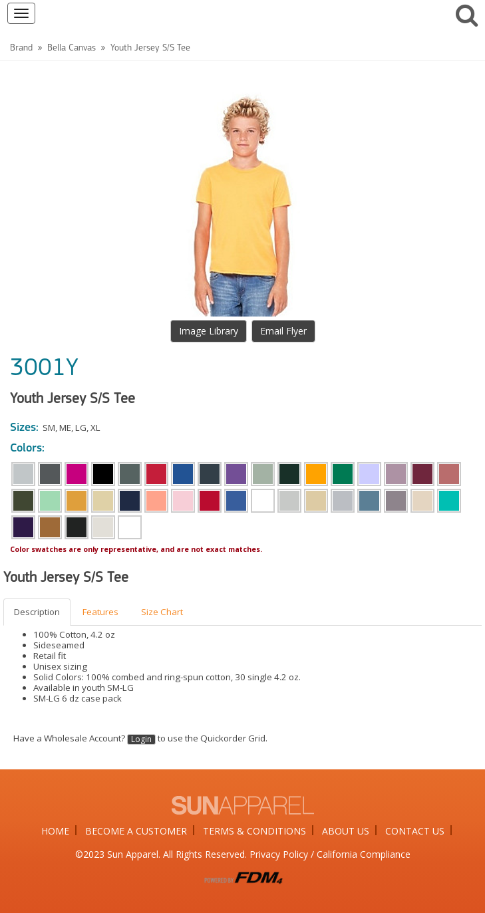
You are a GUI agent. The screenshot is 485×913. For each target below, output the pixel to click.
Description (37, 612)
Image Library (208, 331)
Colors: (27, 448)
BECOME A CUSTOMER (136, 831)
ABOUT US (345, 831)
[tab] (37, 612)
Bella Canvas (71, 48)
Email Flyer (283, 331)
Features (100, 612)
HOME (55, 831)
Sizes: (24, 428)
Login (141, 739)
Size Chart (162, 612)
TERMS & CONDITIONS (254, 831)
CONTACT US (414, 831)
